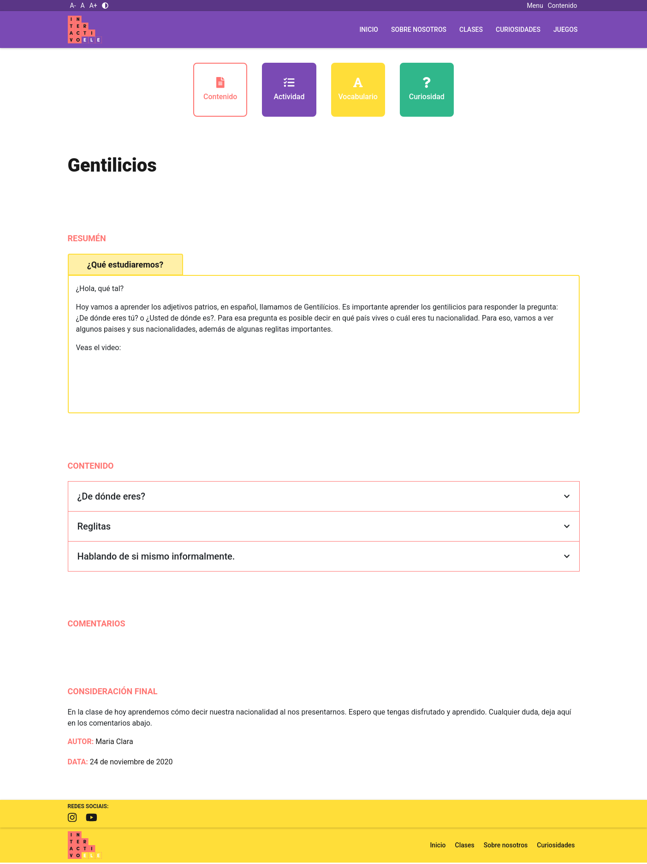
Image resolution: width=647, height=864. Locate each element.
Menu (535, 5)
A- (73, 5)
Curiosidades (518, 29)
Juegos (565, 29)
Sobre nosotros (418, 29)
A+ (93, 5)
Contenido (562, 5)
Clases (471, 29)
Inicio (368, 29)
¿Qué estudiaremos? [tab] (125, 266)
